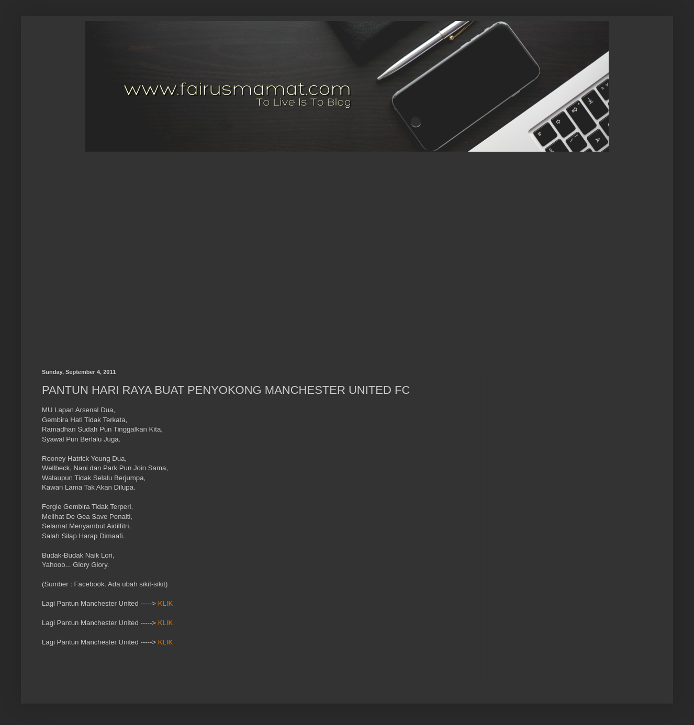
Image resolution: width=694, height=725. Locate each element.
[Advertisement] (99, 251)
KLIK (165, 603)
